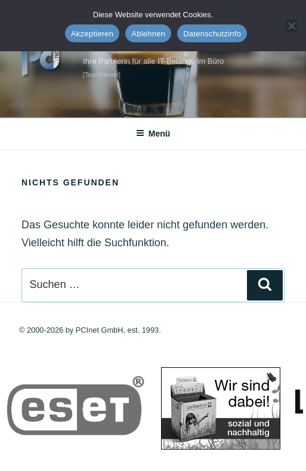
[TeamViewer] (101, 75)
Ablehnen (148, 33)
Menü (153, 133)
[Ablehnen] (291, 26)
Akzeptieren (92, 33)
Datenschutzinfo (212, 33)
